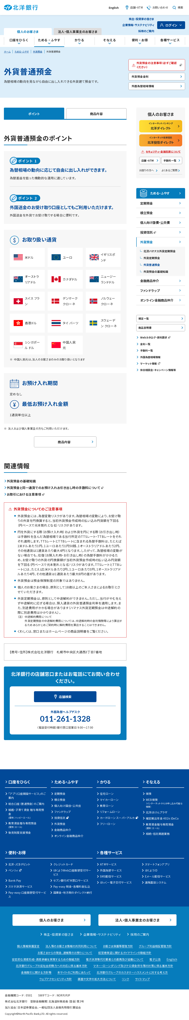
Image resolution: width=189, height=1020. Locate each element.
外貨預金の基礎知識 (21, 481)
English (114, 8)
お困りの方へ (146, 170)
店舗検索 (65, 696)
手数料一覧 (170, 160)
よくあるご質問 (169, 170)
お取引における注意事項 (26, 494)
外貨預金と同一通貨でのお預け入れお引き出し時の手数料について (55, 487)
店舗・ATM (147, 160)
